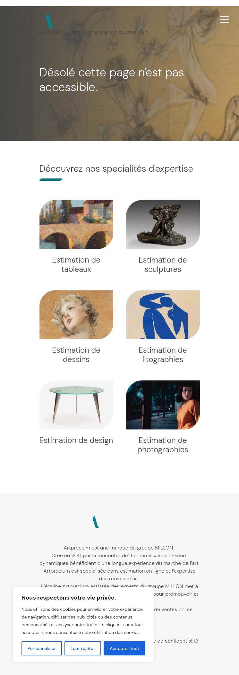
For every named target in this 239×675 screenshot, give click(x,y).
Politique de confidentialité (167, 640)
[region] (83, 624)
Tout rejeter (83, 648)
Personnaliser (42, 648)
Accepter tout (124, 648)
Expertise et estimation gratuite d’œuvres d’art (94, 32)
